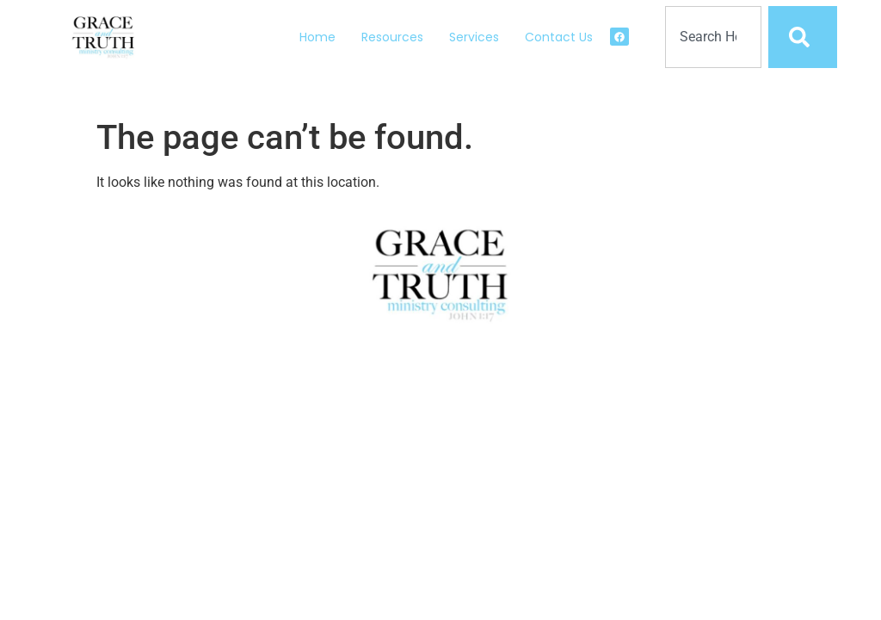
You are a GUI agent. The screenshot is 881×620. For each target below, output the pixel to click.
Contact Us (559, 37)
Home (317, 37)
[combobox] (713, 37)
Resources (392, 37)
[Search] (802, 37)
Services (474, 37)
